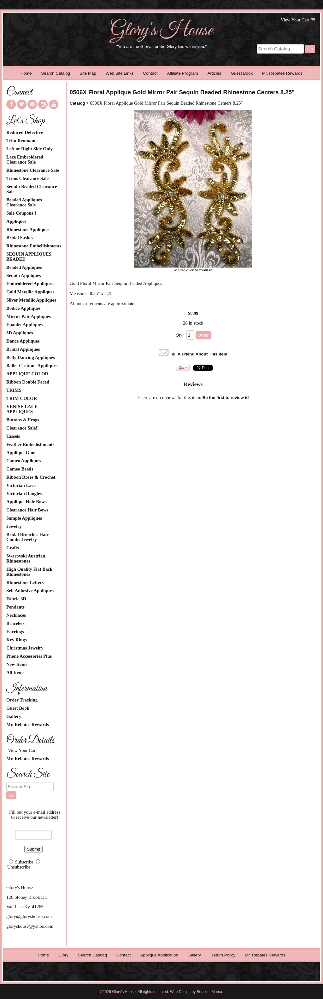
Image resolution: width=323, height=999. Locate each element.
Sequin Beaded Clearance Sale (31, 189)
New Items (16, 664)
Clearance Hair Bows (27, 509)
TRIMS (13, 390)
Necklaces (16, 615)
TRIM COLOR (21, 398)
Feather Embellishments (30, 444)
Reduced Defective (24, 132)
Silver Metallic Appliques (31, 300)
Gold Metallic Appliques (30, 291)
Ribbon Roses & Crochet (31, 477)
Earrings (15, 631)
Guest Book (242, 73)
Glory (63, 955)
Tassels (13, 436)
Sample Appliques (24, 518)
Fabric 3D (16, 598)
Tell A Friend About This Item (198, 354)
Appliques (16, 221)
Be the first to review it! (226, 397)
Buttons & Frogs (22, 419)
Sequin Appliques (23, 275)
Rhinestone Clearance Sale (32, 170)
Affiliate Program (182, 73)
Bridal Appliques (23, 349)
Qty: (180, 335)
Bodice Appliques (23, 308)
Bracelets (15, 623)
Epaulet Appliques (24, 324)
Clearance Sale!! (22, 427)
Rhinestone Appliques (27, 229)
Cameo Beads (19, 468)
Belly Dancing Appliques (30, 357)
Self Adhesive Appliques (30, 590)
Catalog (77, 103)
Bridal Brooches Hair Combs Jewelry (27, 537)
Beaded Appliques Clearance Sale (24, 202)
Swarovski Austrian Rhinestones (25, 558)
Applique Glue (20, 452)
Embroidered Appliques (30, 283)
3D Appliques (19, 332)
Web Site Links (120, 73)
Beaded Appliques (24, 267)
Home (26, 73)
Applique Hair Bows (26, 501)
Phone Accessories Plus (29, 656)
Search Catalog (55, 73)
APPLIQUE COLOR (27, 373)
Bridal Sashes (19, 237)
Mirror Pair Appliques (28, 316)
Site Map (87, 73)
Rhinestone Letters (25, 582)
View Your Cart (295, 19)
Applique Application (159, 955)
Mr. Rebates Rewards (282, 73)
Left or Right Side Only (29, 148)
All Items (15, 672)
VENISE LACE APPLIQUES (22, 409)
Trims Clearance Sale (27, 178)
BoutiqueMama (209, 992)
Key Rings (16, 639)
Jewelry (14, 526)
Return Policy (222, 955)
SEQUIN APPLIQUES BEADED (28, 256)
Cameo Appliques (23, 460)
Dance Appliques (22, 341)
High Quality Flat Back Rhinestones (29, 572)
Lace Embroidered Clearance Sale (24, 159)
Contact (150, 73)
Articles (214, 73)
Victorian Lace (21, 485)
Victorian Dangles (24, 493)
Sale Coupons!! (21, 213)
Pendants (15, 606)
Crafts (12, 547)
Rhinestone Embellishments (33, 245)
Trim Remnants (22, 140)
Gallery (13, 716)
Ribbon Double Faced (27, 381)
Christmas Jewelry (25, 647)
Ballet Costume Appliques (31, 365)
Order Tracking (22, 699)
